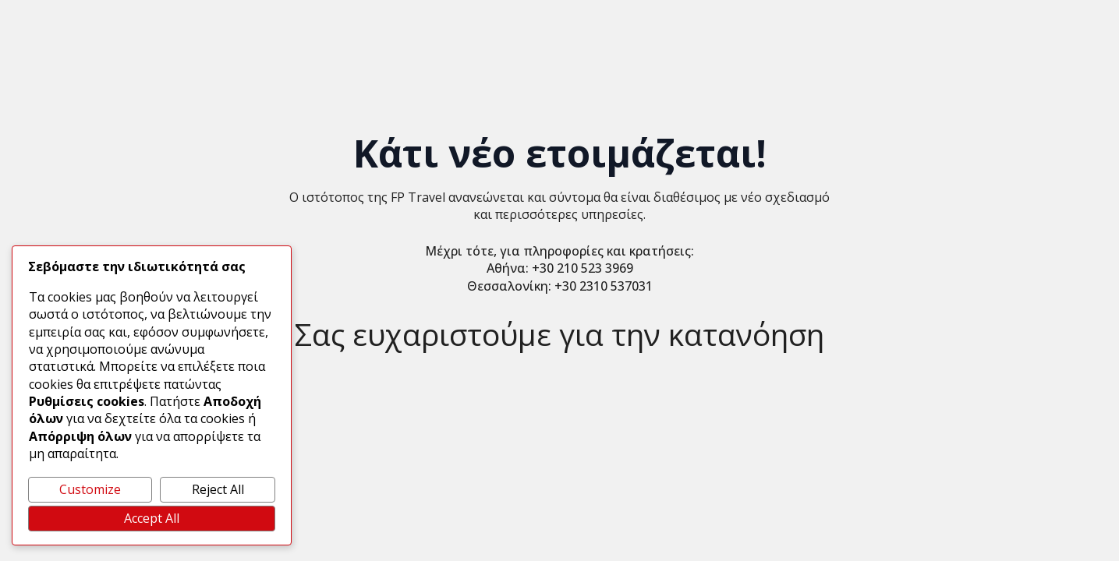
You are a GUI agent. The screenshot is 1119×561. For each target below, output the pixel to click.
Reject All (218, 489)
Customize (90, 489)
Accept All (151, 518)
